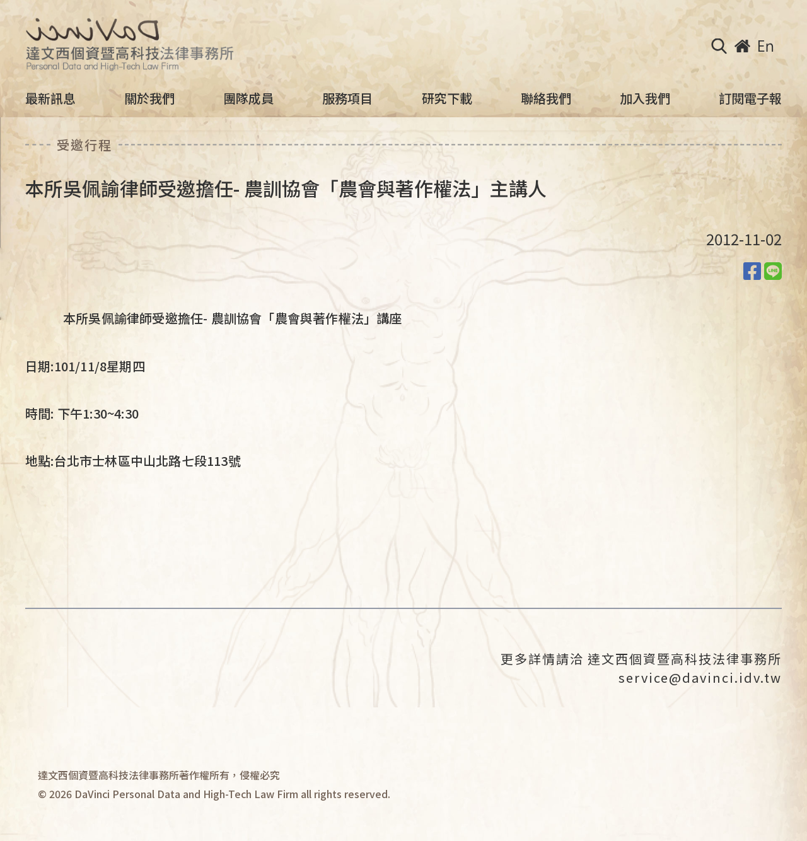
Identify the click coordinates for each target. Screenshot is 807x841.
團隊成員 (248, 98)
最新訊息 (50, 98)
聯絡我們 (546, 98)
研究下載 (447, 98)
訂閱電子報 (750, 98)
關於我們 (149, 98)
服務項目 (347, 98)
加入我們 (645, 98)
